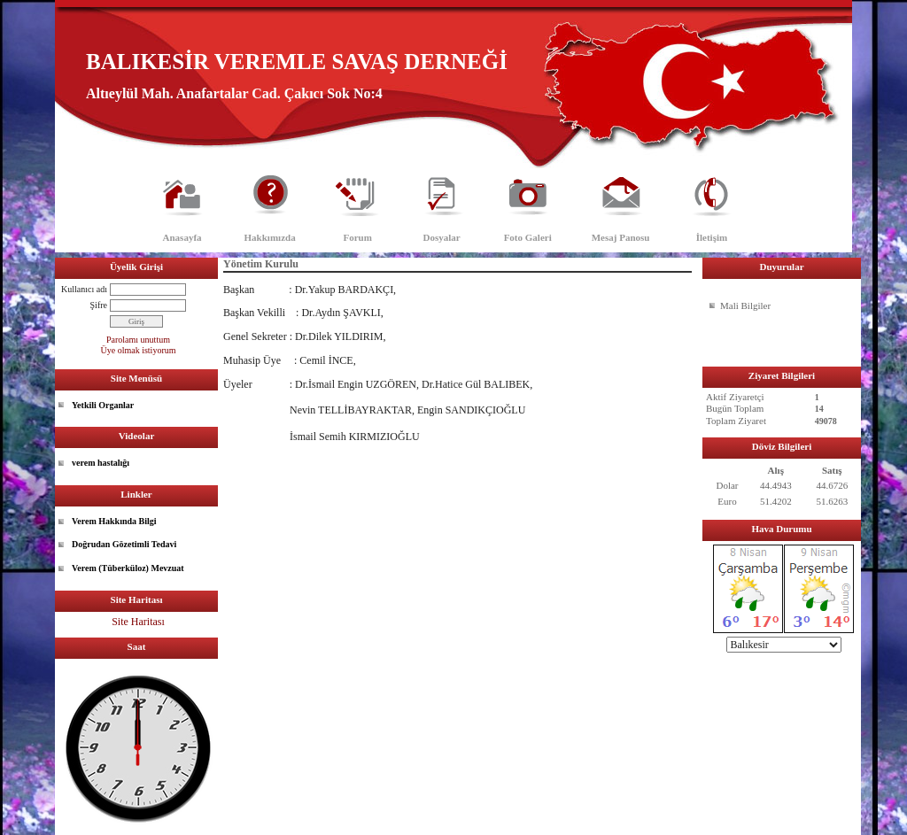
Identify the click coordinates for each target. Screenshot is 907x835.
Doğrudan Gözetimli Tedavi (124, 544)
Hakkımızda (270, 237)
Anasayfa (182, 237)
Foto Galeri (528, 237)
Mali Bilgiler (745, 305)
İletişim (711, 237)
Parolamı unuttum (138, 339)
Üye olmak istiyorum (138, 350)
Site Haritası (138, 621)
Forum (357, 237)
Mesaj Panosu (621, 237)
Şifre (98, 305)
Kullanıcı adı (84, 289)
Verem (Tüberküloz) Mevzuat (128, 568)
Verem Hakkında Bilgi (114, 521)
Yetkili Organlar (103, 405)
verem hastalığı (100, 463)
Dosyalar (442, 237)
